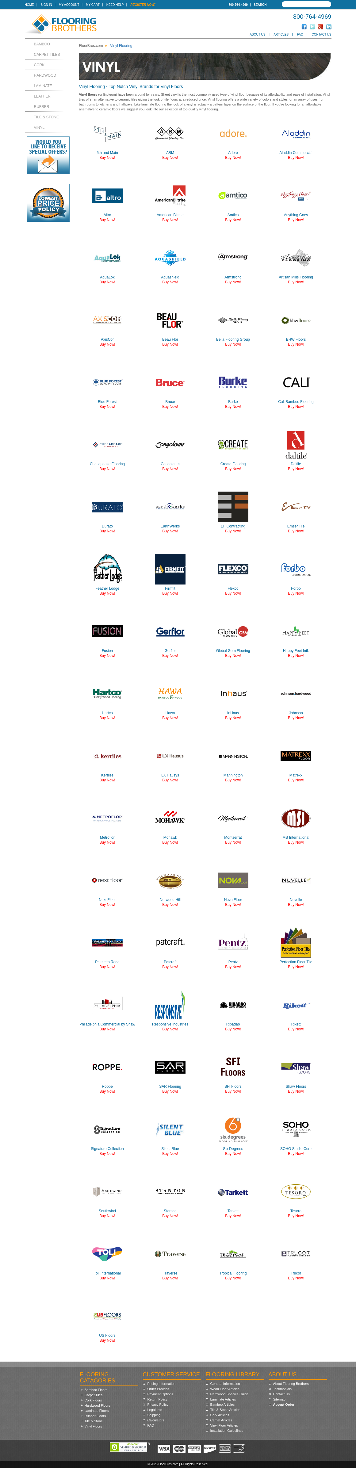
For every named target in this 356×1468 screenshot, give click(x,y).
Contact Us (321, 34)
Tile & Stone (46, 117)
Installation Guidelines (226, 1430)
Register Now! (142, 4)
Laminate (43, 86)
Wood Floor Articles (224, 1389)
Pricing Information (161, 1384)
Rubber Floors (95, 1416)
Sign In (46, 4)
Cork (39, 65)
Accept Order (284, 1404)
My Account (69, 4)
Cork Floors (93, 1400)
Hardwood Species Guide (229, 1394)
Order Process (158, 1389)
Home (29, 4)
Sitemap (279, 1399)
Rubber (41, 107)
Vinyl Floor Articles (224, 1425)
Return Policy (157, 1399)
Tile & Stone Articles (225, 1410)
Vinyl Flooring (121, 46)
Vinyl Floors (93, 1426)
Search (260, 4)
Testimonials (282, 1389)
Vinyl (39, 127)
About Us (257, 34)
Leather (42, 96)
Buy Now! (107, 157)
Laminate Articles (223, 1399)
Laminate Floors (97, 1410)
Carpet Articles (221, 1420)
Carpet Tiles (47, 54)
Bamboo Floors (96, 1390)
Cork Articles (219, 1415)
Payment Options (160, 1394)
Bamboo (42, 44)
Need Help (115, 4)
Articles (281, 34)
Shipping (154, 1415)
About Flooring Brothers (291, 1384)
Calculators (155, 1420)
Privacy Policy (157, 1404)
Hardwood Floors (97, 1405)
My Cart (92, 4)
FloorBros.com (91, 46)
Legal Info (154, 1410)
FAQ (300, 34)
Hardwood (45, 75)
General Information (225, 1384)
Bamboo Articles (222, 1404)
